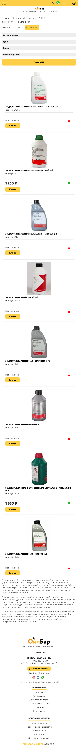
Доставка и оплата (39, 699)
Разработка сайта (33, 744)
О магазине (39, 696)
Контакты (39, 707)
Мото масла (39, 734)
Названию (6, 27)
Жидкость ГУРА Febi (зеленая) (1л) (22, 424)
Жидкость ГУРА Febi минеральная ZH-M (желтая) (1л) (31, 234)
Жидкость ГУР (18, 18)
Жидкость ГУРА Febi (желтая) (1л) (21, 297)
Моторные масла (39, 723)
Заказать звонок (40, 669)
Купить (12, 125)
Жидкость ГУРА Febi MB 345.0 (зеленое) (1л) (26, 554)
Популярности (30, 27)
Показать (39, 62)
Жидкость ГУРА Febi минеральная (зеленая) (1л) (29, 170)
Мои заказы (39, 711)
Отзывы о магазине (39, 703)
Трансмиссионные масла (39, 727)
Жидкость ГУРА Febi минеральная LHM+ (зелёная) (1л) (31, 107)
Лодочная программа (39, 738)
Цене (18, 27)
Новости (39, 692)
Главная (6, 18)
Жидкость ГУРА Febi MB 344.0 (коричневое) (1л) (28, 361)
